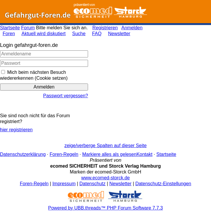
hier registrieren (16, 129)
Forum (28, 27)
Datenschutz (93, 183)
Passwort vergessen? (65, 95)
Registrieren (105, 27)
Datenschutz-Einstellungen (163, 183)
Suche (78, 33)
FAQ (97, 33)
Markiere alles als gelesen (109, 154)
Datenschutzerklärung (23, 154)
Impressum (63, 183)
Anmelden (132, 27)
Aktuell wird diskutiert (43, 33)
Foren (9, 33)
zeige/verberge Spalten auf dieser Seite (105, 145)
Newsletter (119, 33)
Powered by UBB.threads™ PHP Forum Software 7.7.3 (105, 207)
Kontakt (144, 154)
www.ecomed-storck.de (105, 177)
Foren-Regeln (64, 154)
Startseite (10, 27)
